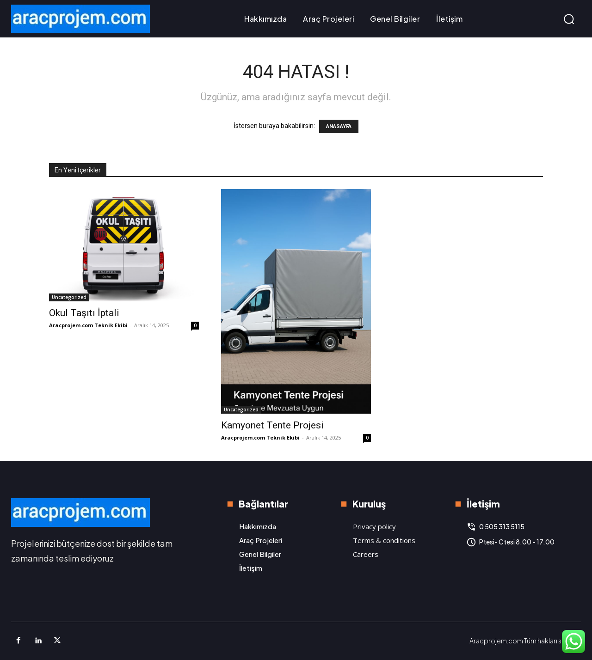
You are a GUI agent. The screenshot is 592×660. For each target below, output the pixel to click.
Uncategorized (69, 297)
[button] (569, 19)
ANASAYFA (339, 126)
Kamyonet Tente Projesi (272, 425)
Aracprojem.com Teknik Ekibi (88, 325)
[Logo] (80, 19)
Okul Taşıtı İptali (84, 312)
